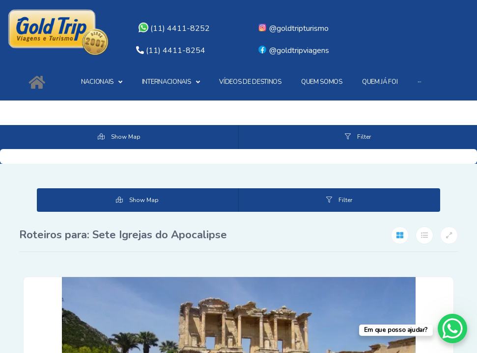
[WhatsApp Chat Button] (452, 328)
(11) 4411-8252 (174, 28)
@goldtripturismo (293, 28)
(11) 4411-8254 (175, 50)
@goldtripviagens (293, 50)
